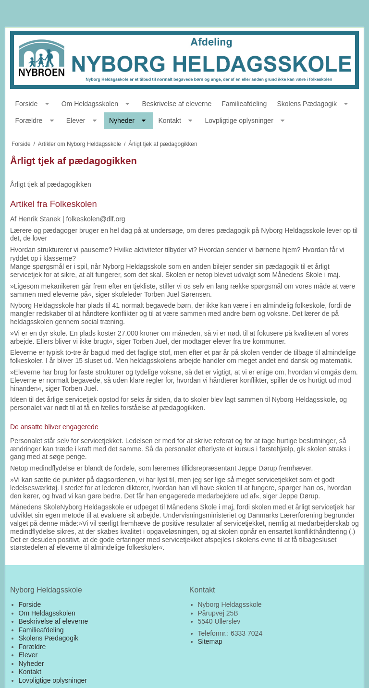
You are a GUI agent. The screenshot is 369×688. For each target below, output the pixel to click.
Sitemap (210, 641)
